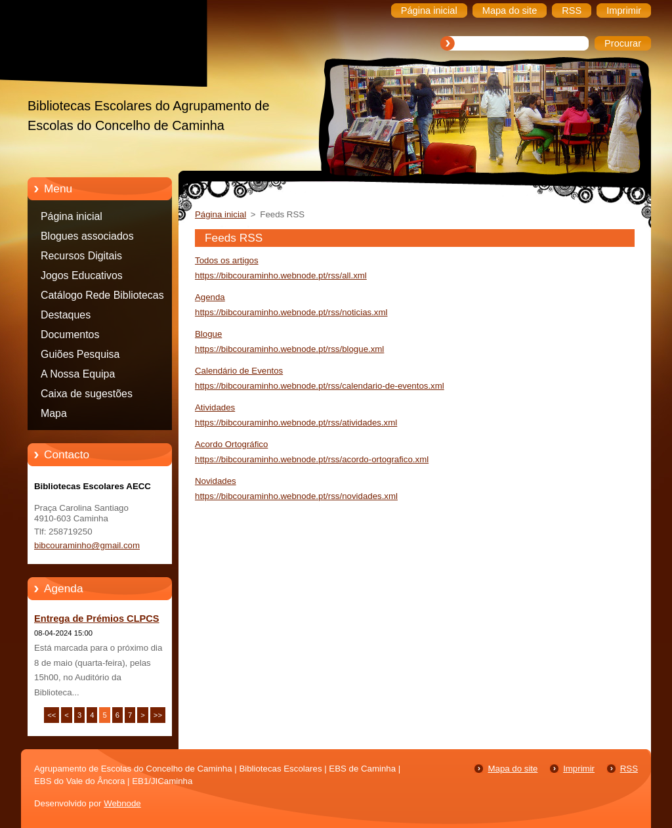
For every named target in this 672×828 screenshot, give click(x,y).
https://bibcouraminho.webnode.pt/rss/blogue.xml (289, 349)
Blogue (208, 334)
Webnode (122, 803)
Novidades (215, 481)
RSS (629, 769)
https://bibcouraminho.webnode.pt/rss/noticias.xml (291, 312)
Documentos (70, 334)
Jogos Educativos (82, 275)
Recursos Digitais (81, 255)
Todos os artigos (227, 260)
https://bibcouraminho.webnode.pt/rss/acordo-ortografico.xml (312, 459)
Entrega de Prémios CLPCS (96, 618)
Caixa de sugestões (87, 393)
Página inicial (71, 216)
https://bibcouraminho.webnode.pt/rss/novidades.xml (296, 496)
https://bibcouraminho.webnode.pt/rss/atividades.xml (296, 422)
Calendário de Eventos (239, 371)
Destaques (66, 314)
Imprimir (579, 769)
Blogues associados (87, 236)
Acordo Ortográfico (231, 444)
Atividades (215, 407)
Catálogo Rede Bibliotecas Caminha (102, 297)
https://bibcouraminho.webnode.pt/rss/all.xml (281, 275)
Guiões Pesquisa (80, 354)
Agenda (210, 297)
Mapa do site (512, 769)
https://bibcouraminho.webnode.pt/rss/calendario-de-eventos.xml (319, 386)
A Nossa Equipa (78, 374)
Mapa (54, 413)
